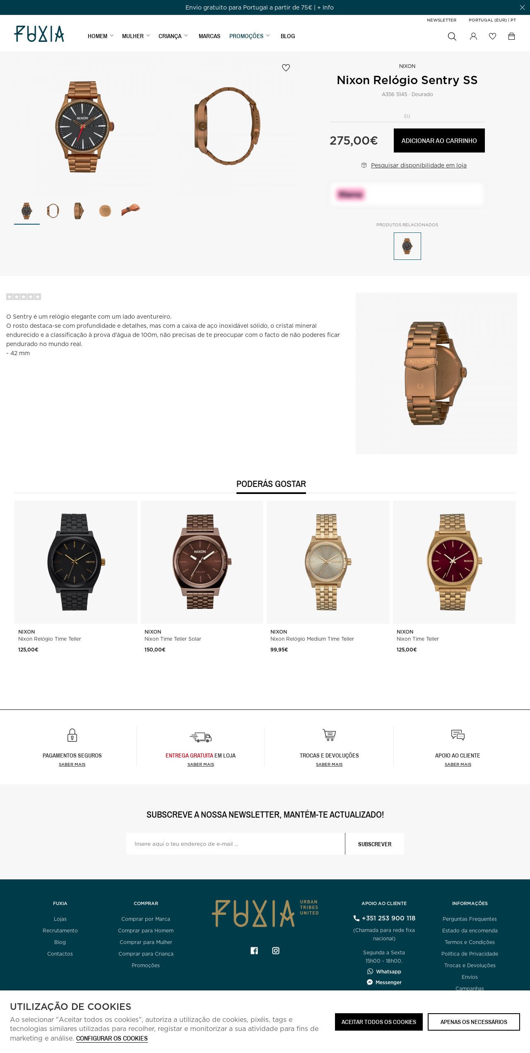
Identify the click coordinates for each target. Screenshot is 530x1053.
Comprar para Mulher (146, 942)
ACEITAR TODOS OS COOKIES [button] (379, 1021)
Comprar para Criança (145, 954)
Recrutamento (60, 930)
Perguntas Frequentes (470, 919)
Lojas (60, 919)
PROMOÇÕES (246, 35)
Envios (470, 977)
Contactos (60, 954)
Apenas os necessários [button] (474, 1021)
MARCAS (209, 35)
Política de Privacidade (469, 954)
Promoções (146, 965)
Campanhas (469, 988)
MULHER (133, 35)
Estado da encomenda (470, 930)
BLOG (288, 35)
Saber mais (72, 764)
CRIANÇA (170, 35)
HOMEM (97, 35)
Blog (60, 942)
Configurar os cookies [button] (112, 1039)
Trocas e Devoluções (470, 965)
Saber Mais (201, 764)
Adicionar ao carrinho (439, 140)
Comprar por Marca (145, 919)
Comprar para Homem (145, 930)
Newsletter (441, 19)
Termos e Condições (470, 942)
